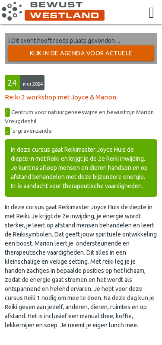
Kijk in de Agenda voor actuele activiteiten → (81, 55)
